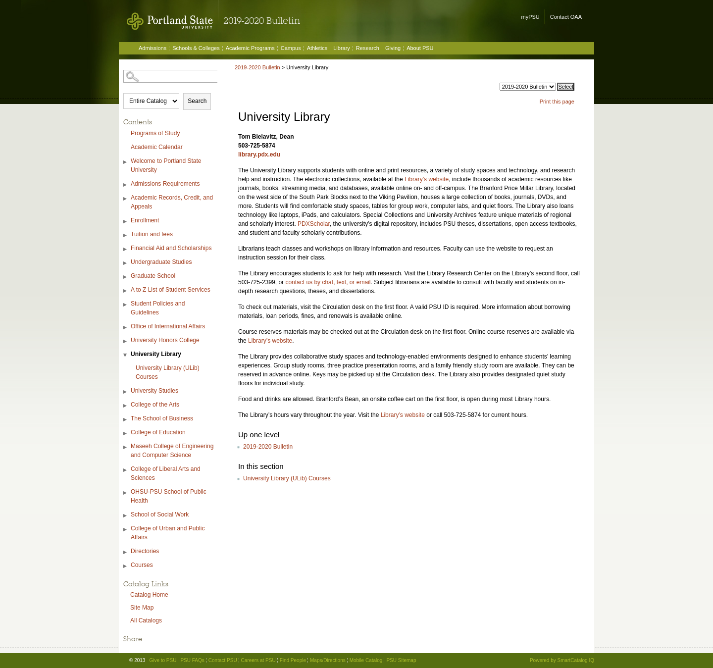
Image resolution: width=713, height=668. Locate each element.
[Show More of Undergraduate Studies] (125, 263)
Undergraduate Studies (161, 261)
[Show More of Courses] (125, 566)
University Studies (154, 390)
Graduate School (153, 275)
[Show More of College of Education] (125, 433)
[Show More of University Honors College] (125, 341)
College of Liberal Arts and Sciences (166, 473)
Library (341, 48)
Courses (142, 565)
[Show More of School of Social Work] (125, 516)
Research (367, 48)
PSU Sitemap (401, 660)
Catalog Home (149, 594)
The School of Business (162, 418)
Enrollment (145, 220)
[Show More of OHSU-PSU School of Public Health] (125, 493)
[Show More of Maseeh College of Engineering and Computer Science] (125, 447)
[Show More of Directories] (125, 552)
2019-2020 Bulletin (257, 67)
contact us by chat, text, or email (327, 282)
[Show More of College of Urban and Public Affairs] (125, 529)
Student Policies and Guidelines (158, 308)
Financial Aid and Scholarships (171, 248)
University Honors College (165, 340)
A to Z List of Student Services (170, 289)
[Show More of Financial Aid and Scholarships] (125, 249)
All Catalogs (146, 620)
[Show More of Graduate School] (125, 277)
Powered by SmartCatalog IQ (562, 660)
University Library (156, 354)
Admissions (152, 48)
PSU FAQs (192, 660)
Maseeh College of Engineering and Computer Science (172, 451)
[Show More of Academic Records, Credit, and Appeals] (125, 199)
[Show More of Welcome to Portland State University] (125, 162)
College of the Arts (155, 404)
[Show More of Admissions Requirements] (125, 185)
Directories (145, 551)
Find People (293, 660)
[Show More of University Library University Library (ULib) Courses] (125, 355)
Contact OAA (566, 17)
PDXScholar (314, 223)
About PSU (420, 48)
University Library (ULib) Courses (168, 372)
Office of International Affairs (168, 326)
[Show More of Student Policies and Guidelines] (125, 305)
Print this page (557, 101)
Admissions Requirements (165, 183)
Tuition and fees (152, 234)
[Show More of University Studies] (125, 392)
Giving (393, 48)
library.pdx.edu (259, 154)
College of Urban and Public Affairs (167, 533)
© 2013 (137, 660)
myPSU (530, 17)
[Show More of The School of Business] (125, 419)
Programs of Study (155, 133)
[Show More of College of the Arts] (125, 406)
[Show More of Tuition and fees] (125, 235)
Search (197, 101)
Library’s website (427, 179)
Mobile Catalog (366, 660)
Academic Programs (250, 48)
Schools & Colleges (195, 48)
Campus (291, 48)
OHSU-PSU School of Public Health (168, 496)
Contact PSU (222, 660)
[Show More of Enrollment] (125, 221)
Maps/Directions (328, 660)
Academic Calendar (157, 147)
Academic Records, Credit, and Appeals (172, 202)
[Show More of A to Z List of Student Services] (125, 291)
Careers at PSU (258, 660)
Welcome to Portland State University (166, 165)
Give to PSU (162, 660)
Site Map (141, 607)
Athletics (317, 48)
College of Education (158, 432)
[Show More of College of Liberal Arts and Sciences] (125, 470)
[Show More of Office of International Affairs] (125, 327)
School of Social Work (160, 514)
